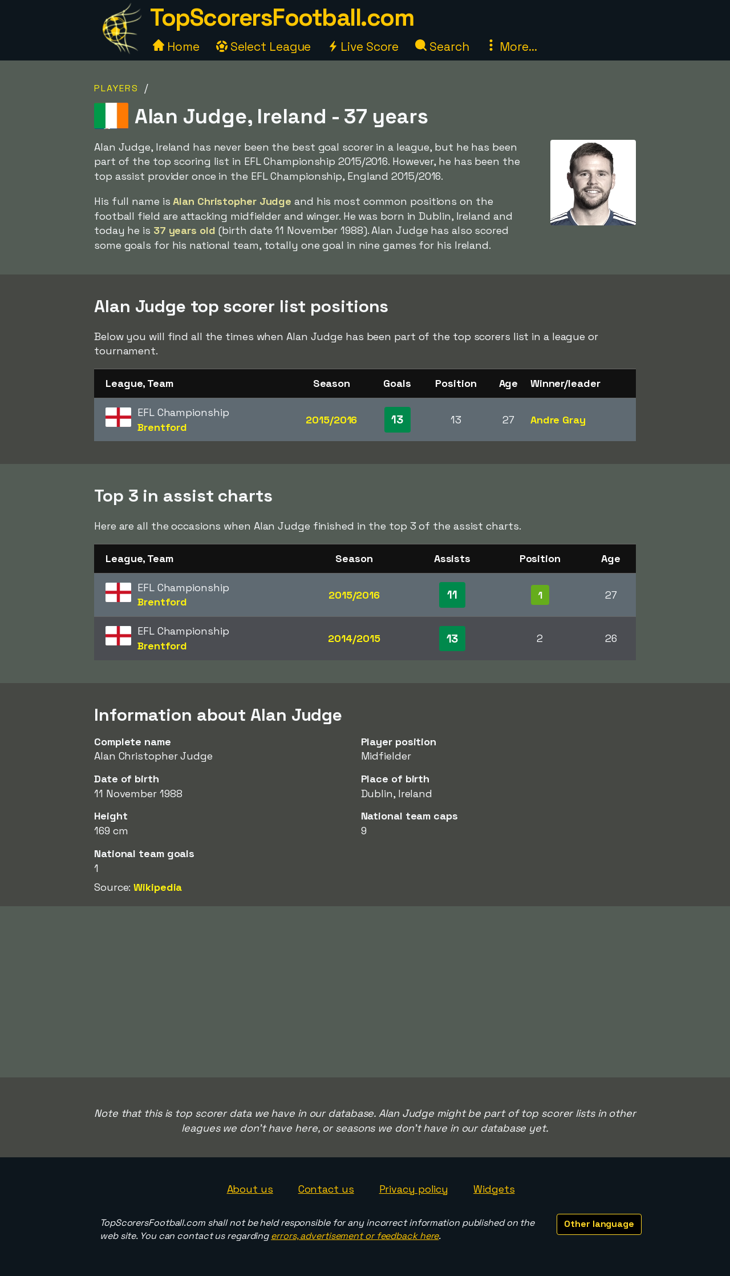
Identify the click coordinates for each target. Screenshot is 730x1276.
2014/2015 (354, 638)
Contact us (326, 1189)
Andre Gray (558, 419)
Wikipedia (157, 887)
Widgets (493, 1189)
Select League (263, 46)
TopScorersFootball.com (281, 17)
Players (116, 88)
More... (511, 46)
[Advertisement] (365, 992)
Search (442, 46)
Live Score (363, 46)
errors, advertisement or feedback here (355, 1236)
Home (176, 46)
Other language (599, 1224)
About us (250, 1189)
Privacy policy (414, 1189)
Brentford (162, 427)
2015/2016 (331, 419)
